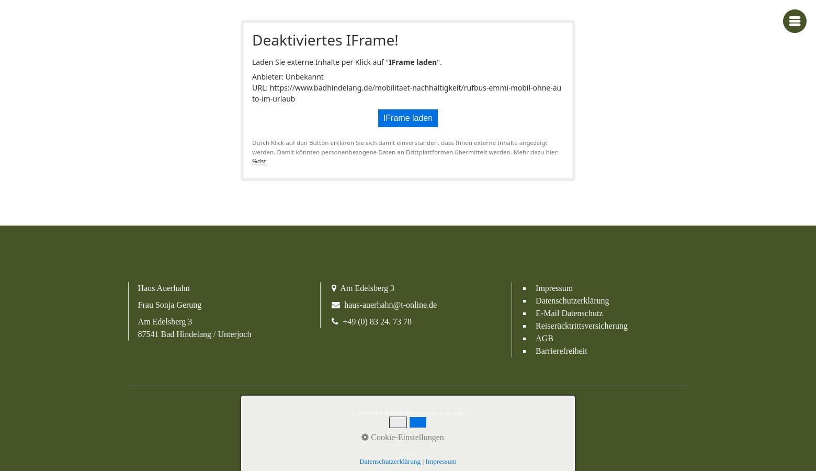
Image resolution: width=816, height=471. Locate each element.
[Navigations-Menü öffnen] (795, 21)
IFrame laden (408, 118)
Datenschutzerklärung (572, 300)
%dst (259, 161)
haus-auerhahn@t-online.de (390, 304)
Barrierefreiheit (561, 350)
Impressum (554, 288)
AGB (544, 338)
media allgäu (451, 413)
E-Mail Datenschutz (569, 313)
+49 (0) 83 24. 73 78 (377, 321)
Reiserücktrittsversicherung (582, 325)
